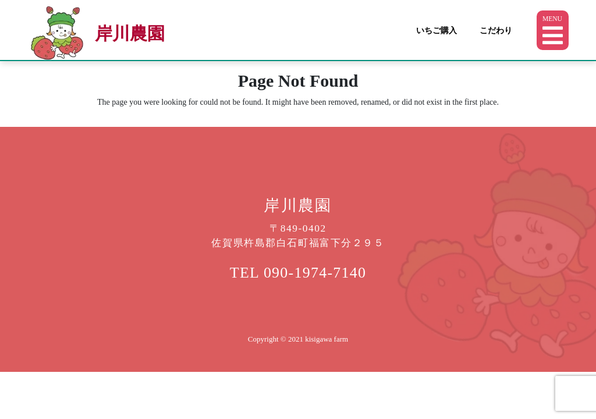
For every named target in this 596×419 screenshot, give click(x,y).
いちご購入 (436, 30)
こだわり (496, 30)
